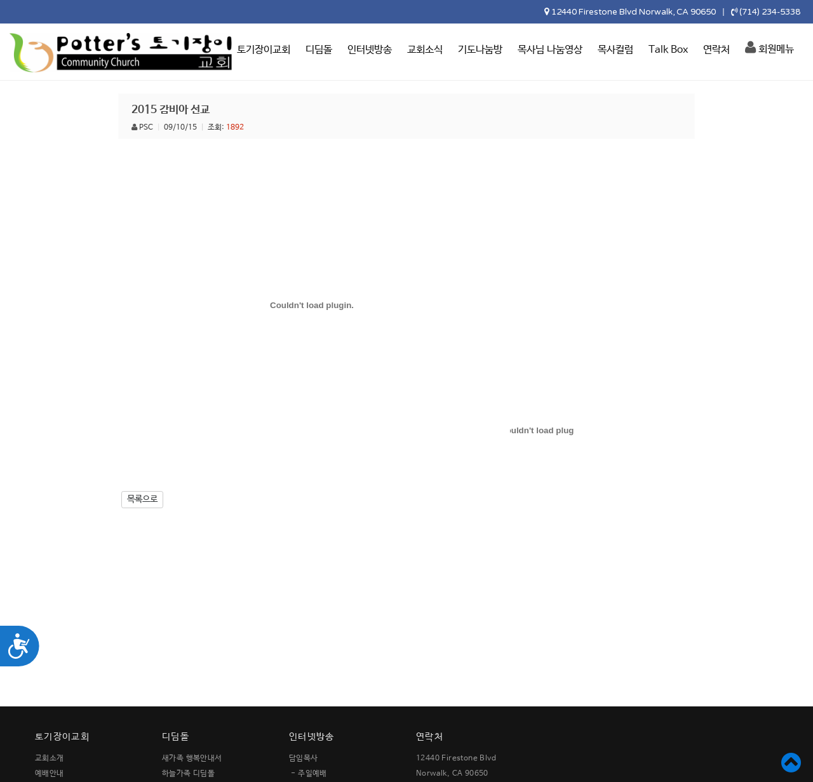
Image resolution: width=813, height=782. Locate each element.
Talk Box (668, 50)
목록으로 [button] (142, 499)
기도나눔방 (480, 50)
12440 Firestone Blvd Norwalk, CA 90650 (633, 12)
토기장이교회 (263, 50)
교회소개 (49, 758)
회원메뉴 (769, 47)
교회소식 (425, 50)
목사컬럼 (615, 50)
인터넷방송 (369, 50)
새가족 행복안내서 (192, 758)
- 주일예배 (308, 773)
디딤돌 (319, 50)
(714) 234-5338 (769, 12)
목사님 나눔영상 (550, 50)
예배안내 (49, 773)
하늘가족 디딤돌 (188, 773)
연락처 (716, 50)
